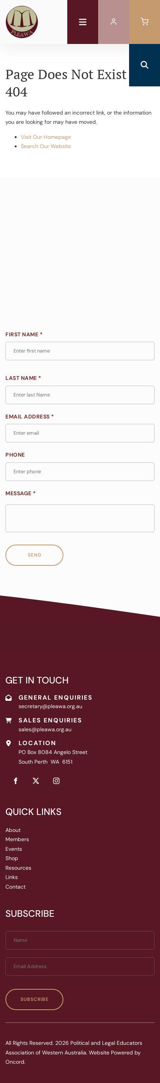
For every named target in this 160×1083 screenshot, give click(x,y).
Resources (18, 867)
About (12, 830)
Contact (15, 886)
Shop (11, 858)
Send (34, 555)
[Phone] (80, 471)
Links (11, 877)
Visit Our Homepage (46, 136)
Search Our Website (46, 146)
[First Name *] (80, 351)
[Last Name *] (80, 395)
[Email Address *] (80, 433)
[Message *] (80, 518)
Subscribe (34, 999)
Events (13, 848)
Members (17, 839)
